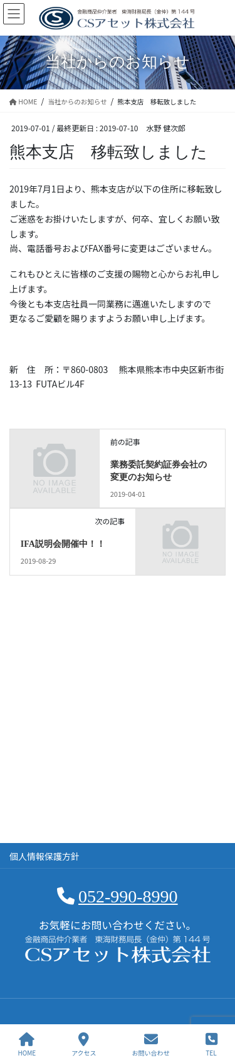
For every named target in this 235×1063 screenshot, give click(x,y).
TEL (211, 1044)
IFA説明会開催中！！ (63, 544)
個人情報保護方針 (44, 856)
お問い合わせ (151, 1044)
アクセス (84, 1044)
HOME (27, 1044)
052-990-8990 (128, 896)
